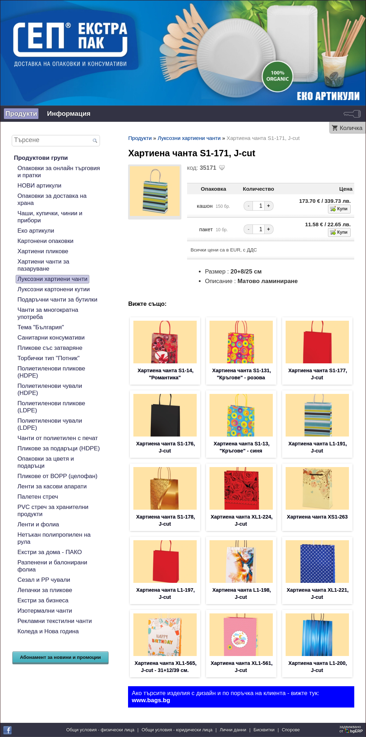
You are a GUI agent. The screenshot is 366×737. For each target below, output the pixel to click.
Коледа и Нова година (48, 631)
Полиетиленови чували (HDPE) (49, 389)
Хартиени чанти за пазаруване (43, 265)
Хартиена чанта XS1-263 (317, 517)
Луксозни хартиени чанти (52, 279)
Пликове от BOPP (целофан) (57, 476)
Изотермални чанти (44, 610)
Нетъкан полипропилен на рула (54, 538)
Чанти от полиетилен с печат (57, 438)
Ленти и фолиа (38, 524)
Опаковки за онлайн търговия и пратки (58, 172)
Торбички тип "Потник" (48, 358)
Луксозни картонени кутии (53, 289)
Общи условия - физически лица (100, 729)
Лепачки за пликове (44, 590)
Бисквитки (264, 729)
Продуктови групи (41, 158)
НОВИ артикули (39, 185)
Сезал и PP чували (43, 579)
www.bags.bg (151, 700)
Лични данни (233, 729)
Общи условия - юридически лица (177, 729)
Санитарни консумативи (51, 337)
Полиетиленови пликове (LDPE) (51, 407)
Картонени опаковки (45, 241)
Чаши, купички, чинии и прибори (50, 217)
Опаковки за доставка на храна (51, 199)
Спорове (291, 729)
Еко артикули (35, 230)
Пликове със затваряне (50, 348)
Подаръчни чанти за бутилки (57, 299)
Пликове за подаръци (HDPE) (58, 448)
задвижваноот (351, 729)
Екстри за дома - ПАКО (49, 552)
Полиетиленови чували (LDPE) (49, 424)
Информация (68, 113)
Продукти (21, 113)
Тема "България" (40, 327)
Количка (351, 128)
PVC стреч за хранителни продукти (52, 510)
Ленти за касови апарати (52, 486)
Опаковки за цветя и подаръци (45, 462)
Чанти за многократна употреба (47, 313)
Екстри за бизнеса (42, 600)
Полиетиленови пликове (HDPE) (51, 372)
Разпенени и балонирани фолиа (52, 566)
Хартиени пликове (42, 251)
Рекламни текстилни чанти (54, 621)
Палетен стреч (37, 496)
